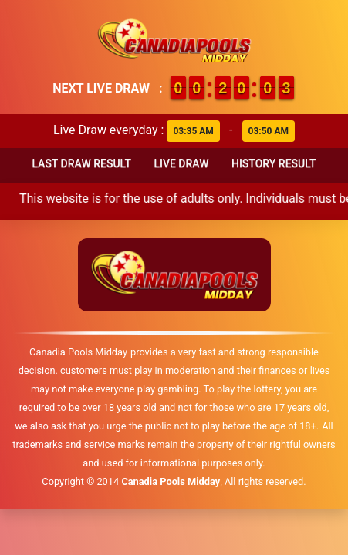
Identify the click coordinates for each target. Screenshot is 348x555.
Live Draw (181, 163)
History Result (273, 163)
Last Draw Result (81, 163)
